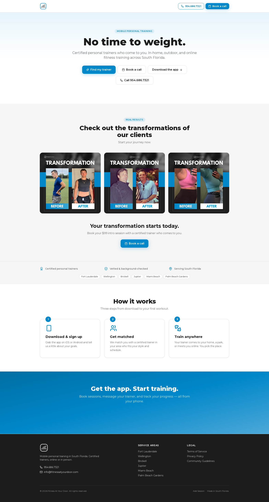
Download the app (167, 69)
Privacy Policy (195, 456)
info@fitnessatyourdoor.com (59, 472)
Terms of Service (197, 451)
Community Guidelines (200, 461)
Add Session (198, 491)
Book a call (132, 69)
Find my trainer (99, 69)
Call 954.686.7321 (134, 80)
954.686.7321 (49, 467)
